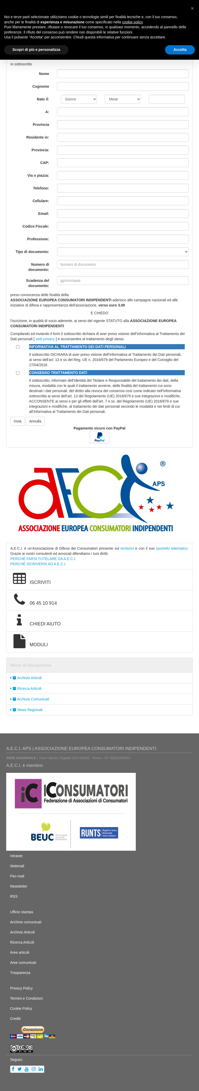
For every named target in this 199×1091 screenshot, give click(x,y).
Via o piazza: (38, 175)
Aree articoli (19, 952)
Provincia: (40, 150)
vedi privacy (45, 339)
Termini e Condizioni (26, 998)
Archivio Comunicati (29, 699)
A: (47, 112)
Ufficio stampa (21, 912)
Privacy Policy (21, 988)
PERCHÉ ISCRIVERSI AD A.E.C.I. (38, 564)
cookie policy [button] (132, 22)
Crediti (15, 1019)
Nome (44, 74)
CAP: (44, 163)
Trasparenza (20, 973)
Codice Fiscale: (36, 226)
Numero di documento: (38, 267)
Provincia (41, 124)
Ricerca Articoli (25, 688)
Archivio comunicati (25, 922)
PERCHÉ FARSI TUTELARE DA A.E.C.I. (43, 559)
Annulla (35, 421)
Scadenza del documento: (37, 283)
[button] (192, 8)
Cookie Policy (21, 1008)
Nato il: (43, 99)
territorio (127, 548)
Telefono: (41, 188)
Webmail (17, 866)
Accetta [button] (180, 49)
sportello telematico (172, 548)
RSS (14, 896)
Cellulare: (41, 201)
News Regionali (26, 710)
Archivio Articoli (26, 678)
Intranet (16, 856)
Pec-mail (17, 876)
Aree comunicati (23, 962)
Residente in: (37, 137)
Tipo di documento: (32, 252)
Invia (18, 421)
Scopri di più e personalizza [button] (36, 49)
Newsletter (18, 886)
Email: (43, 214)
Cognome (40, 86)
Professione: (38, 239)
